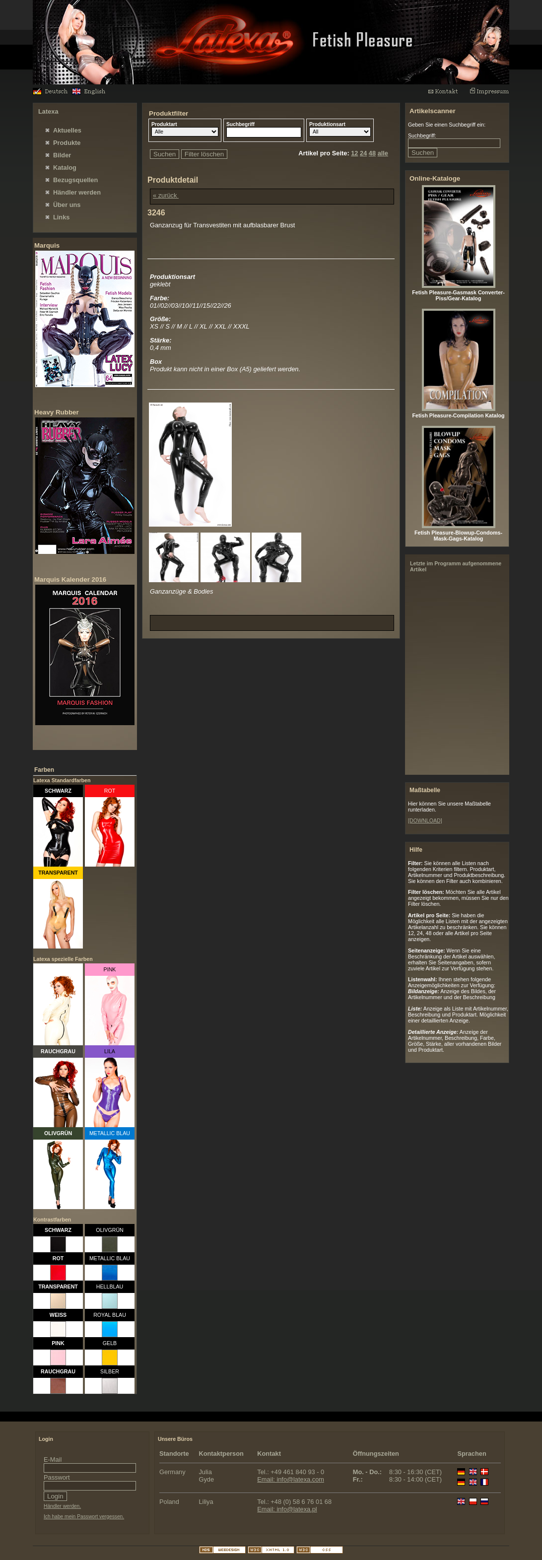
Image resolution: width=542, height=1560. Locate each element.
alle (383, 153)
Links (61, 217)
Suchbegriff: (422, 135)
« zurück (166, 195)
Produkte (66, 142)
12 (354, 153)
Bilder (62, 155)
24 (363, 153)
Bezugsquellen (75, 180)
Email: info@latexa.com (290, 1479)
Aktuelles (67, 130)
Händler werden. (62, 1506)
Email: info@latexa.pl (287, 1509)
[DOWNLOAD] (425, 820)
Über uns (66, 204)
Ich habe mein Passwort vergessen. (84, 1516)
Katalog (64, 167)
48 (372, 153)
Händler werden (77, 192)
